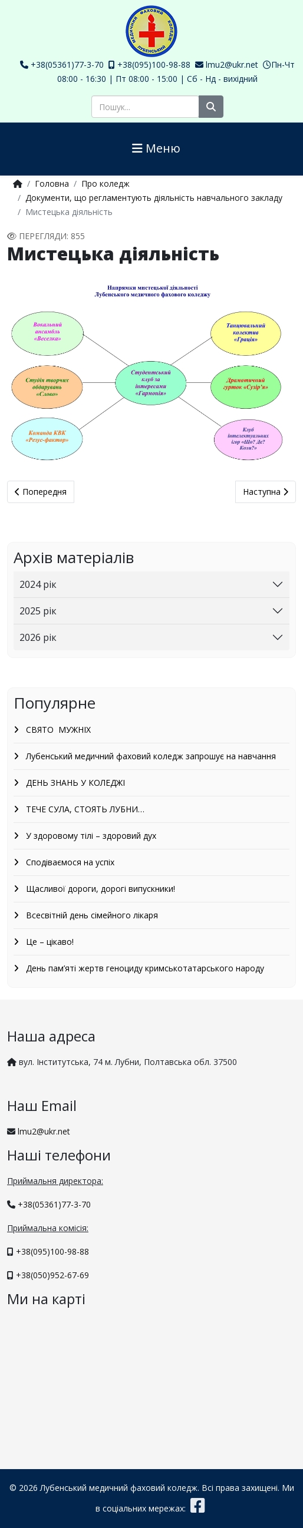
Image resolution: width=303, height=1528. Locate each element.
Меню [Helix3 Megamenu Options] (156, 148)
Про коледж (105, 183)
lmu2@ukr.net (232, 64)
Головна (52, 183)
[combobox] (145, 106)
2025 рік (38, 610)
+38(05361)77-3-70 (67, 64)
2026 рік (38, 637)
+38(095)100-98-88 (153, 64)
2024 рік (38, 584)
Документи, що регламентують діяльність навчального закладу (153, 197)
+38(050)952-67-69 (52, 1275)
